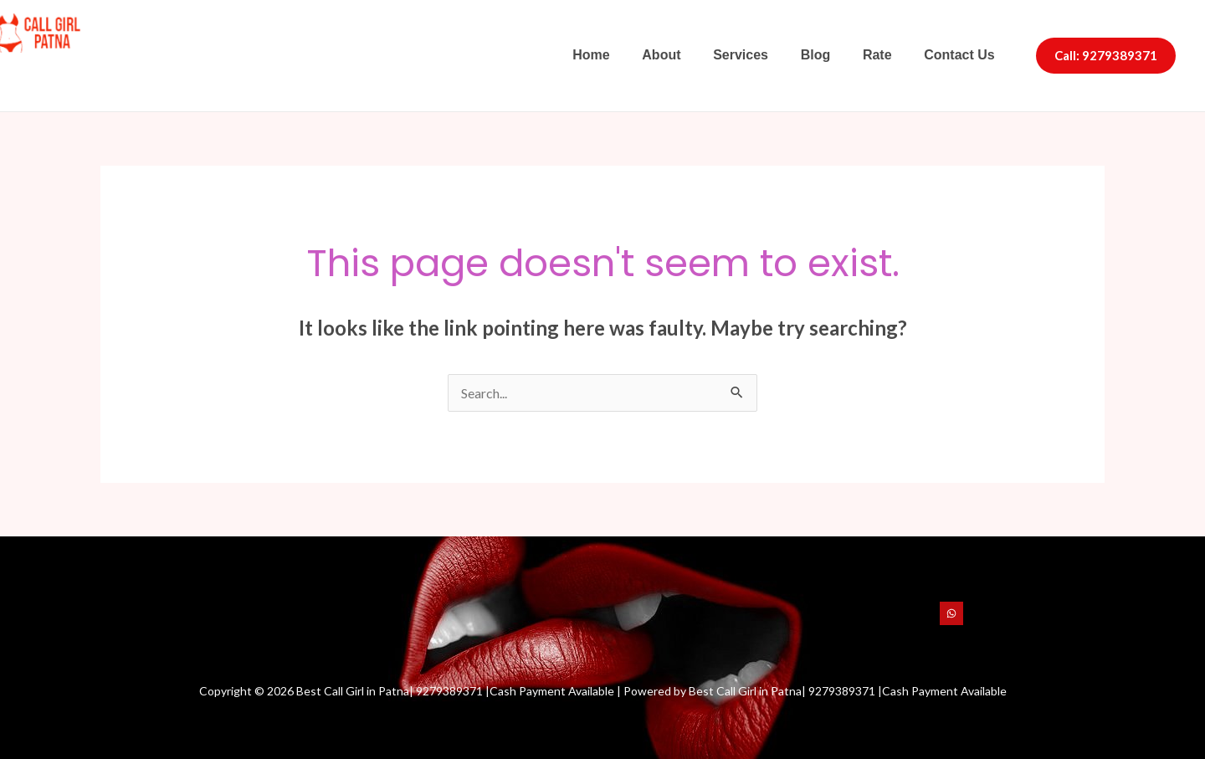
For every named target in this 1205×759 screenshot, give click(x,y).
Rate (885, 55)
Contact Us (962, 55)
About (686, 55)
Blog (829, 55)
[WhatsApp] (951, 613)
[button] (1106, 56)
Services (759, 55)
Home (621, 55)
